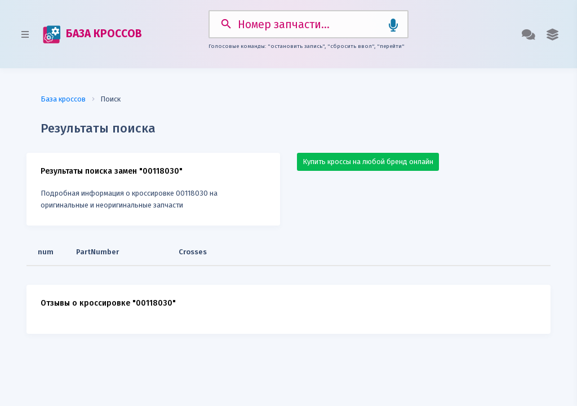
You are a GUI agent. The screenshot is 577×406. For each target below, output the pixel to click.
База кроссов (63, 99)
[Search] (308, 24)
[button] (552, 34)
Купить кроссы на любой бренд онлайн (368, 161)
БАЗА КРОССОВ (92, 34)
